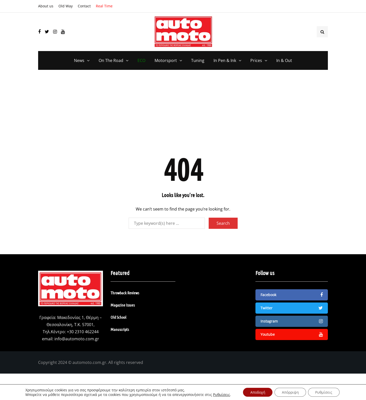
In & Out (284, 60)
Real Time (104, 6)
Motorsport (166, 60)
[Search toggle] (322, 31)
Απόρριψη (290, 392)
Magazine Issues (123, 304)
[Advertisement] (183, 115)
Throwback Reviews (125, 292)
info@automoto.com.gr (76, 339)
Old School (118, 317)
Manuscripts (120, 329)
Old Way (65, 6)
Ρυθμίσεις (220, 394)
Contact (84, 6)
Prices (256, 60)
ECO (141, 60)
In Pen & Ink (225, 60)
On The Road (111, 60)
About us (45, 6)
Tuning (197, 60)
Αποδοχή (257, 392)
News (79, 60)
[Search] (167, 223)
